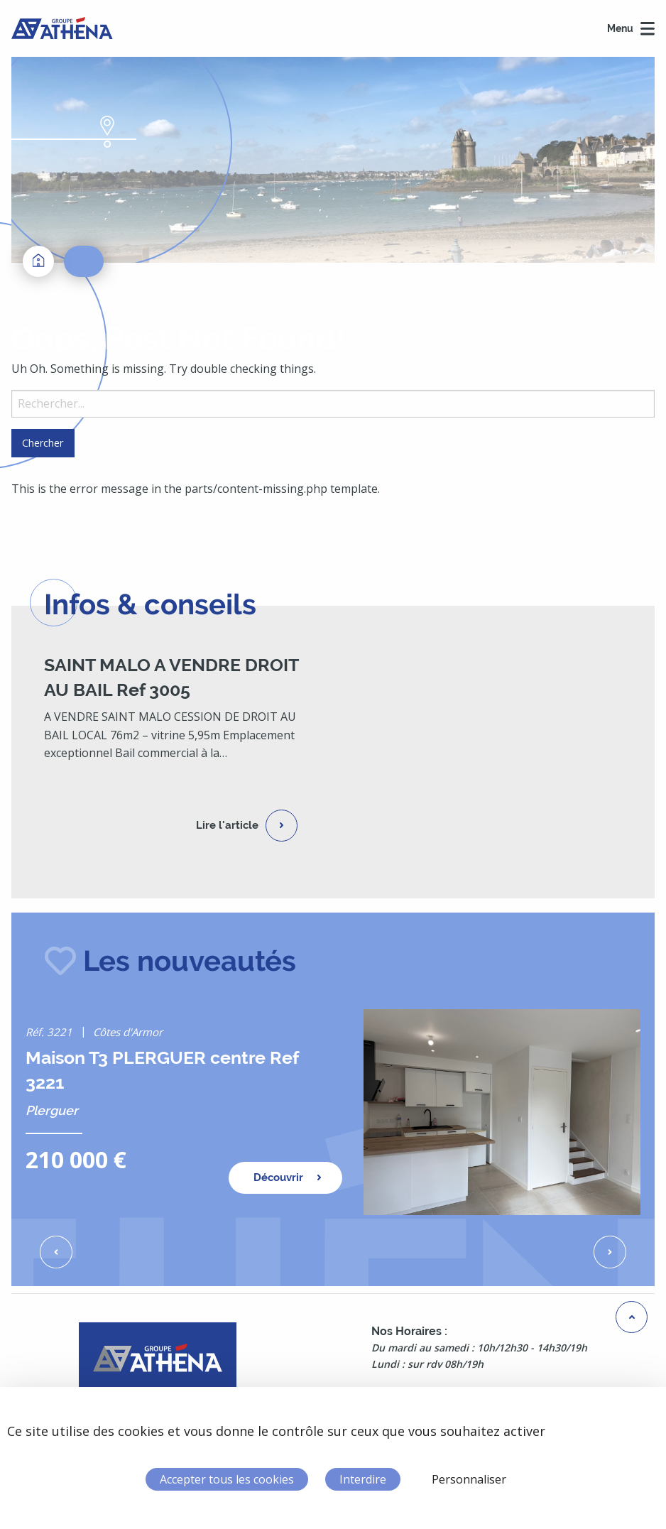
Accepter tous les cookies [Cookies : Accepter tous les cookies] (227, 1479)
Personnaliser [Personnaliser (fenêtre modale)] (469, 1479)
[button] (56, 1252)
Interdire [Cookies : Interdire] (362, 1479)
